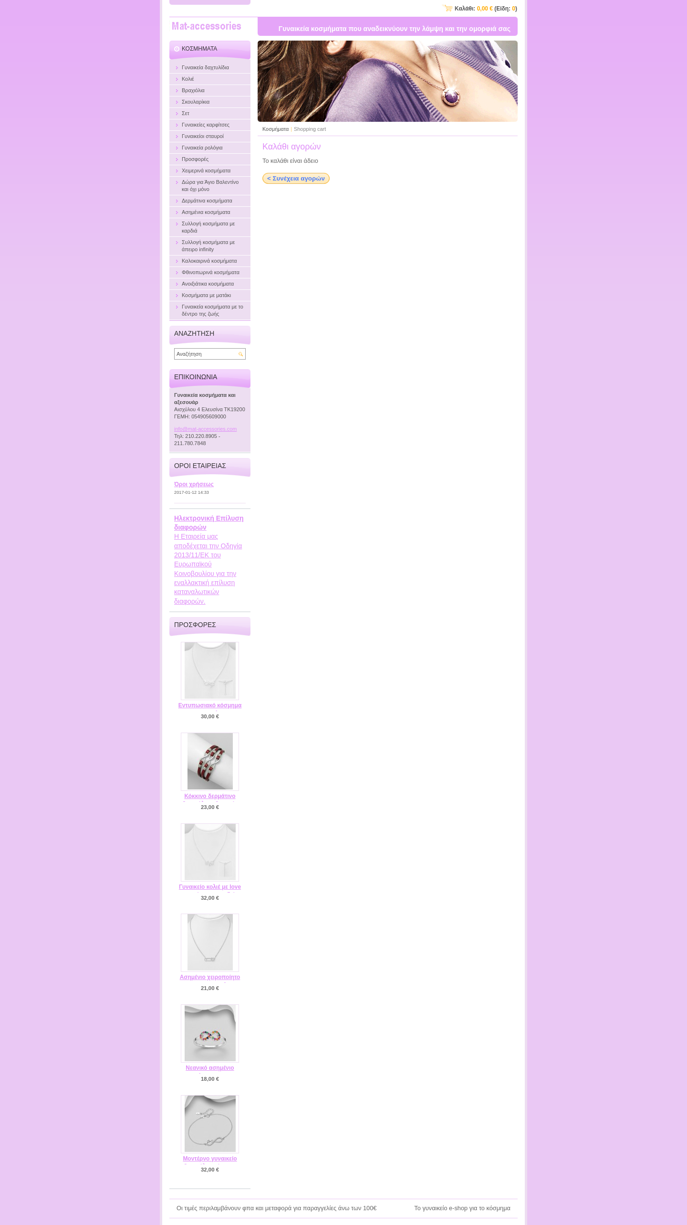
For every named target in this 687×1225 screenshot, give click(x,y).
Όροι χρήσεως (194, 484)
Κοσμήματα (275, 129)
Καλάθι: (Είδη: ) (486, 8)
